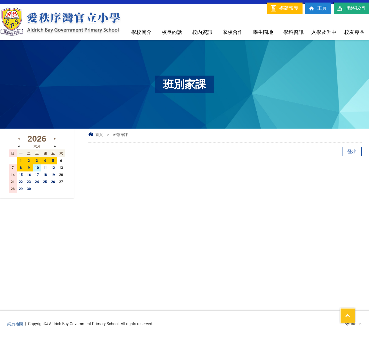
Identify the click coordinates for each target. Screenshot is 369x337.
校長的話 (172, 32)
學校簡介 (141, 32)
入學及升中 (324, 32)
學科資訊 (293, 32)
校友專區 (354, 32)
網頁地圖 (15, 323)
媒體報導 (284, 8)
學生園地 (263, 32)
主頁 (317, 8)
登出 (352, 151)
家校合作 (233, 32)
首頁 (99, 135)
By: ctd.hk (353, 323)
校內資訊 (202, 32)
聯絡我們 (351, 8)
